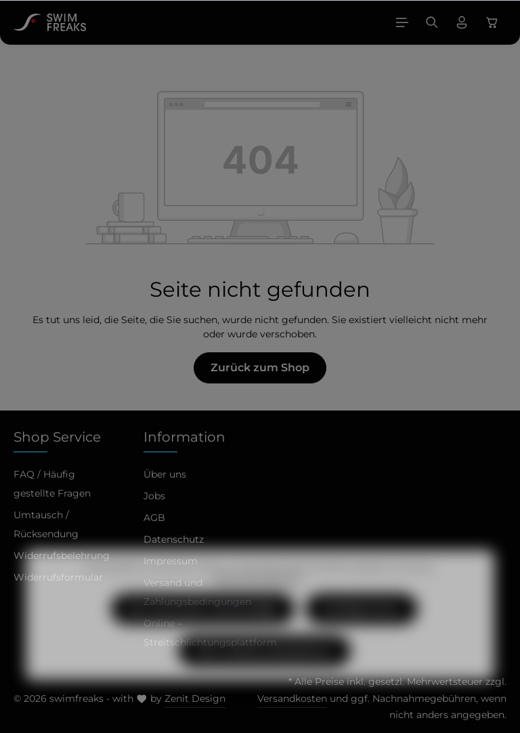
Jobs (154, 496)
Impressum (171, 561)
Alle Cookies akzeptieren (264, 675)
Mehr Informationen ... (260, 603)
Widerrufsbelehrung (62, 555)
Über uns (165, 474)
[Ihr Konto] (461, 22)
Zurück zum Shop (260, 367)
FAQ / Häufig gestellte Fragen (52, 483)
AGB (154, 517)
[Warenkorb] (492, 22)
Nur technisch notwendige (203, 633)
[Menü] (402, 22)
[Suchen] (432, 22)
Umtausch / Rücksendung (46, 524)
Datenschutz (174, 539)
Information (184, 437)
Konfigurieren (361, 633)
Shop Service (57, 437)
